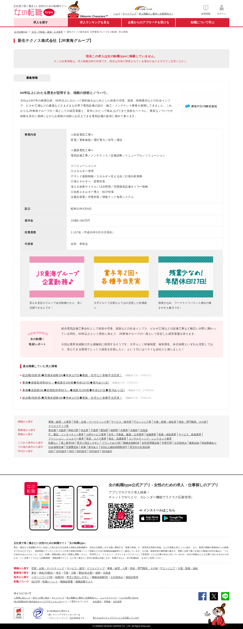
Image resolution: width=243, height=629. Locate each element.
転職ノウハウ (21, 581)
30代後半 (107, 451)
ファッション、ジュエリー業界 (66, 438)
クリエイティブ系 (58, 426)
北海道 (144, 430)
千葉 (65, 573)
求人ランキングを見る (94, 22)
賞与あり (93, 447)
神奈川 (43, 573)
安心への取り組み (41, 598)
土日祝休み (180, 442)
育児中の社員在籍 (140, 447)
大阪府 (62, 430)
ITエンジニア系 (142, 421)
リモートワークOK (42, 577)
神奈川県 (73, 430)
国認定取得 (132, 577)
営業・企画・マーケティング (47, 568)
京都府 (134, 430)
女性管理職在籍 (150, 442)
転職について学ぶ (202, 22)
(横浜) (50, 573)
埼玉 (58, 573)
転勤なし (53, 442)
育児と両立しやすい (88, 442)
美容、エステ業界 (96, 438)
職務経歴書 (66, 581)
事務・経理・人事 (117, 568)
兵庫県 (124, 430)
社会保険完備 (56, 447)
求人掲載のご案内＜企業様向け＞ (156, 13)
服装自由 (194, 442)
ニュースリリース (108, 598)
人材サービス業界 (96, 434)
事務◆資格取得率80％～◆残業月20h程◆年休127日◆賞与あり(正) (65, 382)
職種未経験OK (131, 442)
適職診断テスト (84, 581)
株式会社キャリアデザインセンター (46, 601)
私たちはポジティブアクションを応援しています (116, 618)
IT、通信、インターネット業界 (66, 434)
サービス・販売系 (121, 421)
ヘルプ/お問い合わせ (129, 598)
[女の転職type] (20, 601)
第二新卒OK (68, 442)
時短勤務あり (209, 442)
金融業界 (151, 434)
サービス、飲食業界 (190, 434)
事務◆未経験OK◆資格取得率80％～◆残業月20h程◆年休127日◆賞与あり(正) (73, 390)
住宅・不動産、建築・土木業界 (126, 434)
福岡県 (114, 430)
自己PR (35, 581)
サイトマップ (129, 13)
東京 (33, 573)
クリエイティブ (96, 568)
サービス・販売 (75, 568)
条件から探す (21, 577)
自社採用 (117, 601)
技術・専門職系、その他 (192, 421)
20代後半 (61, 451)
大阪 (73, 573)
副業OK (59, 577)
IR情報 (107, 601)
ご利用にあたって (22, 598)
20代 (51, 451)
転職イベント (50, 581)
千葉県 (94, 430)
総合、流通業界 (117, 438)
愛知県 (104, 430)
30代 (71, 451)
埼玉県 (84, 430)
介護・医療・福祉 (188, 568)
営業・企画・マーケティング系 (91, 421)
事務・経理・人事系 (59, 421)
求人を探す (40, 22)
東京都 (52, 430)
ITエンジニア (167, 568)
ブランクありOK (111, 442)
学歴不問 (167, 442)
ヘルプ (116, 13)
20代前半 (94, 451)
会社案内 (97, 601)
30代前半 (81, 451)
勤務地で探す (21, 573)
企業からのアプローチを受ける (148, 22)
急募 (83, 447)
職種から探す (21, 568)
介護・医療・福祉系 (165, 421)
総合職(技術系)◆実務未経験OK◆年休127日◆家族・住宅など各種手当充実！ (72, 375)
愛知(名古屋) (86, 573)
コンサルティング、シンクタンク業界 (150, 438)
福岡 (97, 573)
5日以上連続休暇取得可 (114, 447)
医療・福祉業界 (167, 434)
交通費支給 (72, 447)
